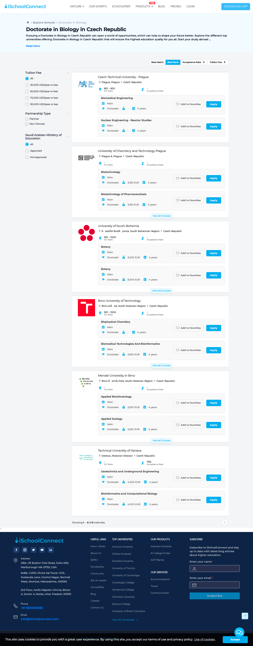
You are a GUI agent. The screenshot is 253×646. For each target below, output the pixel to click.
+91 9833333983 (32, 608)
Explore (77, 6)
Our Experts (98, 6)
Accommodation (160, 579)
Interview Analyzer (161, 546)
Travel (154, 586)
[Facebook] (16, 550)
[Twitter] (33, 550)
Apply (214, 104)
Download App (235, 6)
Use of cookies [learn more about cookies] (204, 639)
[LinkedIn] (51, 550)
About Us (96, 553)
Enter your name (201, 561)
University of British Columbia (128, 611)
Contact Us (97, 607)
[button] (239, 632)
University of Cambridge (125, 575)
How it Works (98, 546)
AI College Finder (160, 553)
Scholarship (97, 567)
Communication (160, 593)
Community (97, 573)
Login (191, 6)
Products (143, 5)
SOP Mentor (157, 560)
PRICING (176, 6)
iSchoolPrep (121, 6)
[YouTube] (42, 550)
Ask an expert (98, 580)
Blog (161, 6)
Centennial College (123, 590)
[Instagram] (25, 550)
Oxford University (121, 554)
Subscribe (214, 595)
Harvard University (122, 547)
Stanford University (122, 561)
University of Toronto (123, 568)
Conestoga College (123, 582)
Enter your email (201, 578)
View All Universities (125, 620)
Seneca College (121, 604)
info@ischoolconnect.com (40, 619)
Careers (95, 601)
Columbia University (123, 597)
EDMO (94, 560)
